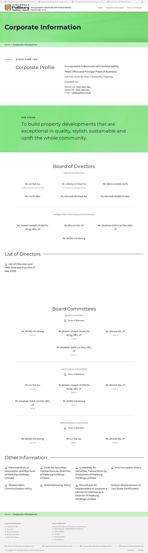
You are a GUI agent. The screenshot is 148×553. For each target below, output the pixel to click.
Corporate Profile (12, 526)
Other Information (12, 537)
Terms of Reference (74, 320)
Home (100, 7)
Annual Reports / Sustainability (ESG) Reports (68, 529)
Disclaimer (131, 550)
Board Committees (13, 534)
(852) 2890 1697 (82, 89)
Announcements (59, 537)
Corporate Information (115, 7)
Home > (8, 44)
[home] (38, 7)
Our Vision (10, 529)
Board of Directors (13, 532)
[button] (134, 7)
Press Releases (58, 539)
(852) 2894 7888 (83, 86)
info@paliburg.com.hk (81, 92)
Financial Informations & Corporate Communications (69, 526)
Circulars (57, 534)
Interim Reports (59, 531)
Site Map (140, 550)
